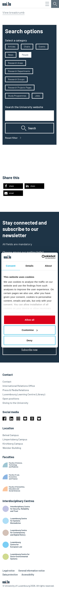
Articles (11, 46)
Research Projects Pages (19, 87)
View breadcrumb (14, 12)
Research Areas (15, 63)
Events (42, 46)
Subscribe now (29, 349)
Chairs (27, 46)
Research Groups (16, 79)
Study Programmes (17, 95)
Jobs (37, 95)
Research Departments (19, 71)
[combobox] (29, 115)
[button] (13, 186)
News (10, 54)
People (25, 54)
